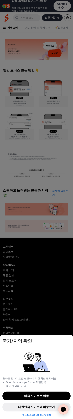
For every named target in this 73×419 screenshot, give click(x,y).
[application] (63, 409)
